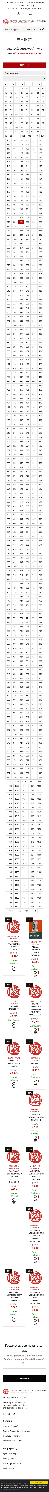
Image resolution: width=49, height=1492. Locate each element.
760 (14, 609)
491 (21, 415)
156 (27, 174)
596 (40, 489)
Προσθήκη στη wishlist (14, 967)
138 (27, 161)
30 (27, 97)
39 (32, 101)
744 (27, 596)
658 (14, 536)
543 (8, 454)
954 (27, 747)
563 (21, 467)
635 (21, 519)
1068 (39, 837)
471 (8, 403)
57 (43, 110)
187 (34, 196)
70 (27, 118)
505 (34, 424)
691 (34, 558)
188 (40, 196)
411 (8, 359)
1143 (39, 902)
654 (27, 532)
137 (21, 161)
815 (21, 648)
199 (34, 205)
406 (14, 355)
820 (14, 652)
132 (27, 157)
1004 (10, 786)
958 (14, 751)
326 (40, 295)
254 (40, 243)
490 (14, 415)
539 (21, 450)
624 (27, 510)
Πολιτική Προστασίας (12, 1463)
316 (14, 291)
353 (21, 316)
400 (14, 351)
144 (27, 166)
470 (40, 398)
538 (14, 450)
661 (34, 536)
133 (34, 157)
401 (21, 351)
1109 (10, 876)
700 (14, 566)
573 (8, 476)
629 (21, 514)
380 (40, 334)
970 (14, 760)
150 (27, 170)
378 (27, 334)
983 (21, 768)
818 (40, 648)
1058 (39, 829)
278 (40, 260)
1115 (17, 880)
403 (34, 351)
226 (14, 226)
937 (34, 734)
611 (21, 502)
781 (34, 622)
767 (21, 613)
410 (40, 355)
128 (40, 153)
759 (8, 609)
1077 (32, 846)
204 (27, 209)
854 (40, 674)
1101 (24, 867)
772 (14, 618)
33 (43, 97)
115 (34, 144)
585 (8, 484)
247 (34, 239)
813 (8, 648)
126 (27, 153)
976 (14, 764)
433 (34, 372)
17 (43, 88)
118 (14, 149)
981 (8, 768)
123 (8, 153)
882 (27, 695)
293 (21, 273)
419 (21, 364)
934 (14, 734)
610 (14, 502)
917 (21, 721)
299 (21, 278)
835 (34, 661)
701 (21, 566)
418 (14, 364)
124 (14, 153)
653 (21, 532)
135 (8, 161)
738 (27, 592)
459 (8, 394)
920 (40, 721)
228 (27, 226)
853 (34, 674)
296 (40, 273)
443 (21, 381)
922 (14, 725)
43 (11, 105)
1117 (32, 880)
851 (21, 674)
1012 (32, 790)
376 (14, 334)
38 (27, 101)
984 (27, 768)
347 (21, 312)
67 (11, 118)
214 (14, 217)
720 (27, 579)
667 (34, 540)
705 (8, 570)
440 (40, 377)
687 (8, 558)
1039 (10, 816)
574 (14, 476)
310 (14, 286)
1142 (32, 902)
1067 (32, 837)
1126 (24, 889)
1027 (32, 803)
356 (40, 316)
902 (40, 708)
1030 (17, 807)
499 (34, 420)
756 (27, 605)
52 (16, 110)
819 (8, 652)
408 (27, 355)
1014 (10, 794)
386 (40, 338)
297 (8, 278)
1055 (17, 829)
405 (8, 355)
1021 (24, 799)
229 (34, 226)
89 (43, 127)
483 (8, 411)
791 (21, 631)
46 (27, 105)
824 (40, 652)
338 (40, 304)
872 (40, 687)
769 (34, 613)
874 (14, 691)
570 (27, 471)
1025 (17, 803)
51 (11, 110)
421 (34, 364)
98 (6, 136)
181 (34, 192)
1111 (24, 876)
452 (40, 385)
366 (27, 325)
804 (27, 639)
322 (14, 295)
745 (34, 596)
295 (34, 273)
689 (21, 558)
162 (27, 179)
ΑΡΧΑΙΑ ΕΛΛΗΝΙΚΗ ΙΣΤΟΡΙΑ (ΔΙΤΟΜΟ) (35, 951)
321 (8, 295)
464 (40, 394)
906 (27, 712)
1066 (24, 837)
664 (14, 540)
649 (34, 527)
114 (27, 144)
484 (14, 411)
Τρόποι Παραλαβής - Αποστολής (17, 1431)
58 (6, 114)
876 (27, 691)
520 (14, 437)
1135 (17, 898)
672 (27, 545)
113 (21, 144)
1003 (39, 781)
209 (21, 213)
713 (21, 575)
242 (40, 235)
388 (14, 342)
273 (8, 260)
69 (22, 118)
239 (21, 235)
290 (40, 269)
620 (40, 506)
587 (21, 484)
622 (14, 510)
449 (21, 385)
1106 (24, 872)
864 (27, 682)
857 (21, 678)
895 (34, 704)
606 (27, 497)
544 (14, 454)
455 (21, 390)
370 (14, 329)
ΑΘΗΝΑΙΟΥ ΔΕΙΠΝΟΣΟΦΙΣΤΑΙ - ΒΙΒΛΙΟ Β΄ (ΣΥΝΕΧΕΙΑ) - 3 (35, 1175)
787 (34, 626)
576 (27, 476)
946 (14, 743)
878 (40, 691)
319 (34, 291)
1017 (32, 794)
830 (40, 657)
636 (27, 519)
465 (8, 398)
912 (27, 717)
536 (40, 446)
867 (8, 687)
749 (21, 601)
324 (27, 295)
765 (8, 613)
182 (40, 192)
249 (8, 243)
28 (16, 97)
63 (32, 114)
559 (34, 463)
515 (21, 433)
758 (40, 605)
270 (27, 256)
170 (40, 183)
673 (34, 545)
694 (14, 562)
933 (8, 734)
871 (34, 687)
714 (27, 575)
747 (8, 601)
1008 (39, 786)
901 (34, 708)
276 (27, 260)
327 (8, 299)
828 (27, 657)
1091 (24, 859)
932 (40, 730)
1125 (17, 889)
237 (8, 235)
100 (17, 136)
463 (34, 394)
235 (34, 230)
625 (34, 510)
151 (34, 170)
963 (8, 756)
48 (38, 105)
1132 (32, 893)
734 (40, 588)
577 (34, 476)
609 (8, 502)
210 (27, 213)
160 (14, 179)
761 (21, 609)
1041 (24, 816)
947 (21, 743)
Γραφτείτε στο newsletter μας (24, 1348)
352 (14, 316)
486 (27, 411)
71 (32, 118)
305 (21, 282)
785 (21, 626)
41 (43, 101)
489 (8, 415)
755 (21, 605)
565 (34, 467)
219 (8, 222)
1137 (32, 898)
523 (34, 437)
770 (40, 613)
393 (8, 347)
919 (34, 721)
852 (27, 674)
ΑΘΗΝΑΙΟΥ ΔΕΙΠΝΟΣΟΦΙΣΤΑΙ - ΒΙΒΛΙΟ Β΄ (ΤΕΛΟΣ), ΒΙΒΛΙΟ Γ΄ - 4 (35, 1235)
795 (8, 635)
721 (34, 579)
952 (14, 747)
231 (8, 230)
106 (14, 140)
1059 (10, 833)
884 (40, 695)
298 (14, 278)
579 (8, 480)
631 (34, 514)
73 (43, 118)
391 (34, 342)
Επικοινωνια (8, 1468)
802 (14, 639)
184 (14, 196)
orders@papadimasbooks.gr (35, 2)
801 (8, 639)
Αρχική (12, 53)
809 (21, 644)
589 (34, 484)
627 (8, 514)
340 (14, 308)
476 (40, 403)
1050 (17, 824)
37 (22, 101)
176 (40, 187)
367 (34, 325)
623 (21, 510)
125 (21, 153)
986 (40, 768)
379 (34, 334)
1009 (10, 790)
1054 (10, 829)
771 (8, 618)
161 (21, 179)
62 (27, 114)
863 (21, 682)
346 (14, 312)
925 (34, 725)
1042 (32, 816)
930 (27, 730)
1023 (39, 799)
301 (34, 278)
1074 (10, 846)
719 (21, 579)
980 (40, 764)
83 (11, 127)
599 (21, 493)
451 (34, 385)
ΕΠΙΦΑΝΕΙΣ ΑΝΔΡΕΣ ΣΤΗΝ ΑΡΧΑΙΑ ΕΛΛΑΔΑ (14, 945)
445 (34, 381)
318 (27, 291)
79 (32, 123)
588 (27, 484)
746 (40, 596)
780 (27, 622)
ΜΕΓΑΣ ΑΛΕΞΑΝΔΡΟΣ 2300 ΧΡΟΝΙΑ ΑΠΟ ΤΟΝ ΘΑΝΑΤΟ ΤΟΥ (35, 1009)
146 (40, 166)
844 (14, 669)
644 (40, 523)
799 (34, 635)
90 (6, 131)
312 (27, 286)
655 (34, 532)
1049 (10, 824)
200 (40, 205)
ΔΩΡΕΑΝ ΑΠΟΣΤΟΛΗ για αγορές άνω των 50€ (24, 9)
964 (14, 756)
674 (40, 545)
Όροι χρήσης (8, 1458)
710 (40, 570)
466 (14, 398)
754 (14, 605)
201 (8, 209)
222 (27, 222)
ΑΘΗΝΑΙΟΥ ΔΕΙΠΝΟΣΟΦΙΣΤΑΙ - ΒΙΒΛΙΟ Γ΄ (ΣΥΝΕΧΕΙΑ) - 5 (14, 1296)
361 (34, 321)
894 (27, 704)
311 (21, 286)
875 (21, 691)
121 (34, 149)
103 (36, 136)
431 (21, 372)
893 (21, 704)
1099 (10, 867)
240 (27, 235)
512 (40, 428)
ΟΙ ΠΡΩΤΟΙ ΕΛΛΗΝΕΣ (35, 1062)
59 (11, 114)
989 (21, 773)
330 (27, 299)
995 (21, 777)
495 (8, 420)
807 (8, 644)
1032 (32, 807)
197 (21, 205)
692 (40, 558)
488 (40, 411)
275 (21, 260)
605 (21, 497)
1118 (39, 880)
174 (27, 187)
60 (16, 114)
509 (21, 428)
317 (21, 291)
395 (21, 347)
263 (21, 252)
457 (34, 390)
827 (21, 657)
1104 (10, 872)
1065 (17, 837)
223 (34, 222)
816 (27, 648)
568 (14, 471)
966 (27, 756)
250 (14, 243)
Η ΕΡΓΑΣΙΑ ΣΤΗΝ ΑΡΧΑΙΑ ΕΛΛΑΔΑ (14, 1063)
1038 (39, 812)
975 (8, 764)
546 (27, 454)
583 (34, 480)
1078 (39, 846)
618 (27, 506)
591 (8, 489)
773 (21, 618)
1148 (39, 906)
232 (14, 230)
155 (21, 174)
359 (21, 321)
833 (21, 661)
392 (40, 342)
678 (27, 549)
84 (16, 127)
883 (34, 695)
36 (16, 101)
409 (34, 355)
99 (11, 136)
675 (8, 549)
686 (40, 553)
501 (8, 424)
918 (27, 721)
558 (27, 463)
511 (34, 428)
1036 (24, 812)
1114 (10, 880)
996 (27, 777)
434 (40, 372)
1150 (19, 911)
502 (14, 424)
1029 (10, 807)
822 (27, 652)
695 (21, 562)
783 (8, 626)
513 (8, 433)
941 (21, 738)
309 (8, 286)
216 (27, 217)
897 (8, 708)
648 (27, 527)
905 (21, 712)
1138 (39, 898)
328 (14, 299)
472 (14, 403)
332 (40, 299)
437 (21, 377)
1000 (16, 781)
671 (21, 545)
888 (27, 700)
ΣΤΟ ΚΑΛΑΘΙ (14, 969)
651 (8, 532)
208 (14, 213)
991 (34, 773)
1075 (17, 846)
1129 (10, 893)
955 (34, 747)
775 (34, 618)
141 (8, 166)
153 (8, 174)
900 (27, 708)
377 (21, 334)
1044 (10, 820)
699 (8, 566)
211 (34, 213)
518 (40, 433)
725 (21, 583)
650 (40, 527)
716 (40, 575)
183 (8, 196)
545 (21, 454)
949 (34, 743)
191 (21, 200)
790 (14, 631)
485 (21, 411)
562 (14, 467)
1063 (39, 833)
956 (40, 747)
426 (27, 368)
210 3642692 (19, 2)
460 (14, 394)
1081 (24, 850)
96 (38, 131)
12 (16, 88)
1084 (10, 855)
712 (14, 575)
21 (22, 93)
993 (8, 777)
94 (27, 131)
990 (27, 773)
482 (40, 407)
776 (40, 618)
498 (27, 420)
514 (14, 433)
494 (40, 415)
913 (34, 717)
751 (34, 601)
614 (40, 502)
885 (8, 700)
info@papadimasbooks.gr (25, 5)
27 (11, 97)
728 (40, 583)
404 (40, 351)
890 (40, 700)
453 (8, 390)
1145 (17, 906)
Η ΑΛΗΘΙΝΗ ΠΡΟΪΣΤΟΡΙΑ (13, 1007)
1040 (17, 816)
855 (8, 678)
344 (40, 308)
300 (27, 278)
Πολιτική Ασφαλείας (11, 1436)
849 (8, 674)
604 (14, 497)
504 (27, 424)
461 (21, 394)
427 (34, 368)
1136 (24, 898)
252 (27, 243)
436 (14, 377)
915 (8, 721)
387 (8, 342)
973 (34, 760)
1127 (32, 889)
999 (9, 781)
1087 (32, 855)
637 (34, 519)
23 (32, 93)
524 (40, 437)
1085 (17, 855)
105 (8, 140)
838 (14, 665)
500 (40, 420)
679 (34, 549)
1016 (24, 794)
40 (38, 101)
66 (6, 118)
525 (8, 441)
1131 (24, 893)
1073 (39, 842)
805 (34, 639)
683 (21, 553)
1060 (17, 833)
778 (14, 622)
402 (27, 351)
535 (34, 446)
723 (8, 583)
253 (34, 243)
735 (8, 592)
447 (8, 385)
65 (43, 114)
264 (27, 252)
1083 (39, 850)
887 (21, 700)
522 (27, 437)
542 (40, 450)
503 (21, 424)
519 (8, 437)
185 (21, 196)
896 (40, 704)
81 (43, 123)
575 (21, 476)
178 (14, 192)
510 (27, 428)
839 (21, 665)
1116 (24, 880)
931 (34, 730)
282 (27, 265)
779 (21, 622)
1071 (24, 842)
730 (14, 588)
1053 (39, 824)
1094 (10, 863)
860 (40, 678)
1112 (32, 876)
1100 (17, 867)
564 (27, 467)
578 (40, 476)
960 (27, 751)
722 (40, 579)
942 (27, 738)
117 (8, 149)
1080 (17, 850)
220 (14, 222)
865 (34, 682)
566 (40, 467)
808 (14, 644)
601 (34, 493)
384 (27, 338)
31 (32, 97)
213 (8, 217)
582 (27, 480)
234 (27, 230)
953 (21, 747)
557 (21, 463)
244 (14, 239)
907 (34, 712)
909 (8, 717)
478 (14, 407)
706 (14, 570)
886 (14, 700)
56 (38, 110)
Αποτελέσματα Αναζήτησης (29, 53)
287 (21, 269)
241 (34, 235)
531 (8, 446)
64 (38, 114)
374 (40, 329)
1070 (17, 842)
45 (22, 105)
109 (34, 140)
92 (16, 131)
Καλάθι (30, 13)
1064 (10, 837)
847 (34, 669)
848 (40, 669)
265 (34, 252)
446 (40, 381)
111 (8, 144)
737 (21, 592)
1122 (32, 885)
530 (40, 441)
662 (40, 536)
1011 (24, 790)
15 (32, 88)
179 (21, 192)
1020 (17, 799)
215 (21, 217)
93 (22, 131)
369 (8, 329)
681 (8, 553)
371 (21, 329)
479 (21, 407)
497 (21, 420)
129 (8, 157)
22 (27, 93)
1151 (26, 911)
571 (34, 471)
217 (34, 217)
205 (34, 209)
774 (27, 618)
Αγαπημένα (24, 13)
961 (34, 751)
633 (8, 519)
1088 (39, 855)
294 (27, 273)
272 (40, 256)
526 (14, 441)
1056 (24, 829)
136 (14, 161)
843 (8, 669)
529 (34, 441)
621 (8, 510)
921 (8, 725)
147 (8, 170)
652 (14, 532)
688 (14, 558)
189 (8, 200)
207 (8, 213)
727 (34, 583)
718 (14, 579)
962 (40, 751)
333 (8, 304)
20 (16, 93)
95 (32, 131)
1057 (32, 829)
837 (8, 665)
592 (14, 489)
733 (34, 588)
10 (6, 88)
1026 (24, 803)
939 (8, 738)
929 (21, 730)
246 (27, 239)
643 (34, 523)
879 (8, 695)
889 (34, 700)
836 (40, 661)
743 (21, 596)
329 (21, 299)
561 (8, 467)
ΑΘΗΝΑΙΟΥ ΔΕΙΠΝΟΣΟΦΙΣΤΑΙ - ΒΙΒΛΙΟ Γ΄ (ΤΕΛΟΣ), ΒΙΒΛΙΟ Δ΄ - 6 (35, 1297)
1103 (39, 867)
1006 (24, 786)
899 (21, 708)
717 (8, 579)
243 (8, 239)
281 (21, 265)
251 (21, 243)
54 (27, 110)
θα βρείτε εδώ (16, 1490)
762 (27, 609)
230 (40, 226)
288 (27, 269)
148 (14, 170)
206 (40, 209)
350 (40, 312)
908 (40, 712)
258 (27, 248)
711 (8, 575)
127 (34, 153)
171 (8, 187)
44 (16, 105)
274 (14, 260)
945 (8, 743)
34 (6, 101)
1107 (32, 872)
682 (14, 553)
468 (27, 398)
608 (40, 497)
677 (21, 549)
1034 (10, 812)
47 (32, 105)
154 (14, 174)
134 (40, 157)
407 (21, 355)
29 (22, 97)
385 (34, 338)
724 (14, 583)
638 (40, 519)
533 (21, 446)
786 (27, 626)
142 (14, 166)
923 (21, 725)
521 (21, 437)
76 (16, 123)
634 (14, 519)
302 (40, 278)
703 (34, 566)
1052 (32, 824)
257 (21, 248)
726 (27, 583)
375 (8, 334)
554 (40, 459)
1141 (24, 902)
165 (8, 183)
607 (34, 497)
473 (21, 403)
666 (27, 540)
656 (40, 532)
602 (40, 493)
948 (27, 743)
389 (21, 342)
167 (21, 183)
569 (21, 471)
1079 (10, 850)
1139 (10, 902)
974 (40, 760)
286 (14, 269)
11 (11, 88)
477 (8, 407)
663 (8, 540)
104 (42, 136)
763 (34, 609)
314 (40, 286)
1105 (17, 872)
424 (14, 368)
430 (14, 372)
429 (8, 372)
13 (22, 88)
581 (21, 480)
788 (40, 626)
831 (8, 661)
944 (40, 738)
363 (8, 325)
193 (34, 200)
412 (14, 359)
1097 (32, 863)
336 (27, 304)
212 (40, 213)
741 (8, 596)
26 (6, 97)
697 (34, 562)
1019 (10, 799)
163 (34, 179)
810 (27, 644)
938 (40, 734)
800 (40, 635)
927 (8, 730)
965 (21, 756)
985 (34, 768)
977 (21, 764)
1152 (33, 911)
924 (27, 725)
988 (14, 773)
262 (14, 252)
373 (34, 329)
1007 (32, 786)
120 (27, 149)
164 (40, 179)
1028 (39, 803)
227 (21, 226)
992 (40, 773)
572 (40, 471)
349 (34, 312)
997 (34, 777)
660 (27, 536)
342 (27, 308)
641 (21, 523)
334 (14, 304)
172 (14, 187)
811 (34, 644)
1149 (11, 911)
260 (40, 248)
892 (14, 704)
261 (8, 252)
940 (14, 738)
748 (14, 601)
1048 (39, 820)
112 (14, 144)
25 (43, 93)
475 (34, 403)
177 (8, 192)
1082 (32, 850)
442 (14, 381)
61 (22, 114)
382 (14, 338)
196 (14, 205)
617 (21, 506)
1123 (39, 885)
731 (21, 588)
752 (40, 601)
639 (8, 523)
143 (21, 166)
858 (27, 678)
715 (34, 575)
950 (40, 743)
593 (21, 489)
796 (14, 635)
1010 (17, 790)
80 (38, 123)
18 (6, 93)
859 (34, 678)
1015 (17, 794)
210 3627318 (8, 2)
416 (40, 359)
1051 (24, 824)
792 (27, 631)
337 (34, 304)
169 (34, 183)
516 (27, 433)
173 (21, 187)
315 (8, 291)
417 (8, 364)
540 (27, 450)
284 (40, 265)
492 (27, 415)
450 (27, 385)
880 (14, 695)
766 (14, 613)
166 (14, 183)
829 (34, 657)
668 (40, 540)
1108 (39, 872)
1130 (17, 893)
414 (27, 359)
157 (34, 174)
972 (27, 760)
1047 (32, 820)
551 (21, 459)
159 (8, 179)
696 (27, 562)
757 (34, 605)
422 (40, 364)
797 (21, 635)
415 (34, 359)
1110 (17, 876)
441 (8, 381)
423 (8, 368)
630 (27, 514)
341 (21, 308)
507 (8, 428)
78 (27, 123)
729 (8, 588)
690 (27, 558)
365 (21, 325)
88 (38, 127)
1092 (32, 859)
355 (34, 316)
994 (14, 777)
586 (14, 484)
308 (40, 282)
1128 (39, 889)
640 (14, 523)
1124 (10, 889)
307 (34, 282)
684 (27, 553)
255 (8, 248)
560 (40, 463)
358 (14, 321)
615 (8, 506)
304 (14, 282)
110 (40, 140)
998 (40, 777)
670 (14, 545)
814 (14, 648)
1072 (32, 842)
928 (14, 730)
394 (14, 347)
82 (6, 127)
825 (8, 657)
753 (8, 605)
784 (14, 626)
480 (27, 407)
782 (40, 622)
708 (27, 570)
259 (34, 248)
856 (14, 678)
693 (8, 562)
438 (27, 377)
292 (14, 273)
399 (8, 351)
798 (27, 635)
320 (40, 291)
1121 (24, 885)
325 (34, 295)
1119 (10, 885)
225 (8, 226)
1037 (32, 812)
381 (8, 338)
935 (21, 734)
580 (14, 480)
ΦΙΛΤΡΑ (24, 65)
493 (34, 415)
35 (11, 101)
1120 (17, 885)
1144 (10, 906)
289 (34, 269)
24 (38, 93)
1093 (39, 859)
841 (34, 665)
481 (34, 407)
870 (27, 687)
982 (14, 768)
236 (40, 230)
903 (8, 712)
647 (21, 527)
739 (34, 592)
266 (40, 252)
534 (27, 446)
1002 (31, 781)
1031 (24, 807)
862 (14, 682)
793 (34, 631)
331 (34, 299)
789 (8, 631)
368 (40, 325)
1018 (39, 794)
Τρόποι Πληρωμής (11, 1426)
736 (14, 592)
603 (8, 497)
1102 (32, 867)
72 (38, 118)
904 (14, 712)
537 (8, 450)
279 (8, 265)
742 (14, 596)
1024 (10, 803)
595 (34, 489)
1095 (17, 863)
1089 (10, 859)
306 (27, 282)
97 (43, 131)
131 (21, 157)
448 (14, 385)
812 (40, 644)
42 (6, 105)
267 (8, 256)
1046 (24, 820)
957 (8, 751)
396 (27, 347)
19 (11, 93)
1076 (24, 846)
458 (40, 390)
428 (40, 368)
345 (8, 312)
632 (40, 514)
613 (34, 502)
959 (21, 751)
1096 (24, 863)
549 (8, 459)
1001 (24, 781)
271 (34, 256)
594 (27, 489)
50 (6, 110)
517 (34, 433)
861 (8, 682)
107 (21, 140)
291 (8, 273)
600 (27, 493)
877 (34, 691)
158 (40, 174)
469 (34, 398)
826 (14, 657)
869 (21, 687)
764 (40, 609)
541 (34, 450)
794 (40, 631)
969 (8, 760)
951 (8, 747)
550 (14, 459)
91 (11, 131)
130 (14, 157)
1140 (17, 902)
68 (16, 118)
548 (40, 454)
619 (34, 506)
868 (14, 687)
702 (27, 566)
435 (8, 377)
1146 (24, 906)
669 (8, 545)
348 (27, 312)
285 (8, 269)
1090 (17, 859)
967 (34, 756)
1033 (39, 807)
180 (27, 192)
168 (27, 183)
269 (21, 256)
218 (40, 217)
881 (21, 695)
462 (27, 394)
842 (40, 665)
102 (29, 136)
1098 (39, 863)
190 (14, 200)
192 (27, 200)
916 (14, 721)
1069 (10, 842)
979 (34, 764)
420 (27, 364)
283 (34, 265)
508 (14, 428)
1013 (39, 790)
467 (21, 398)
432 (27, 372)
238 (14, 235)
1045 (17, 820)
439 (34, 377)
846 (27, 669)
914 (40, 717)
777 (8, 622)
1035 (17, 812)
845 (21, 669)
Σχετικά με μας (9, 1453)
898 (14, 708)
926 (40, 725)
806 (40, 639)
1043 (39, 816)
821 (21, 652)
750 (27, 601)
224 (40, 222)
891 (8, 704)
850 (14, 674)
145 (34, 166)
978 (27, 764)
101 (23, 136)
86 (27, 127)
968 (40, 756)
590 (40, 484)
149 (21, 170)
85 (22, 127)
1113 (39, 876)
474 (27, 403)
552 (27, 459)
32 (38, 97)
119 (21, 149)
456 (27, 390)
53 (22, 110)
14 (27, 88)
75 (11, 123)
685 (34, 553)
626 (40, 510)
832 (14, 661)
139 (34, 161)
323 (21, 295)
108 (27, 140)
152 (40, 170)
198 (27, 205)
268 (14, 256)
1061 (24, 833)
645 (8, 527)
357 (8, 321)
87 (32, 127)
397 (34, 347)
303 (8, 282)
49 (43, 105)
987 (8, 773)
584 (40, 480)
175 (34, 187)
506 (40, 424)
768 (27, 613)
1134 (10, 898)
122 (40, 149)
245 (21, 239)
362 (40, 321)
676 (14, 549)
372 (27, 329)
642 (27, 523)
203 (21, 209)
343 (34, 308)
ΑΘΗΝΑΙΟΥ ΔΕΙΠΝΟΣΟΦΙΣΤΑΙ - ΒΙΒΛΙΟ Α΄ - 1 (35, 1117)
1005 (17, 786)
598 (14, 493)
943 (34, 738)
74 (6, 123)
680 (40, 549)
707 (21, 570)
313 (34, 286)
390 (27, 342)
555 (8, 463)
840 (27, 665)
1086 (24, 855)
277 (34, 260)
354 (27, 316)
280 (14, 265)
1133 (39, 893)
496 (14, 420)
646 (14, 527)
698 (40, 562)
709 (34, 570)
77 (22, 123)
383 (21, 338)
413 (21, 359)
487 (34, 411)
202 (14, 209)
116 (40, 144)
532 (14, 446)
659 (21, 536)
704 (40, 566)
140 (40, 161)
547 (34, 454)
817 (34, 648)
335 (21, 304)
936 (27, 734)
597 (8, 493)
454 (14, 390)
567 (8, 471)
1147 (32, 906)
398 (40, 347)
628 (14, 514)
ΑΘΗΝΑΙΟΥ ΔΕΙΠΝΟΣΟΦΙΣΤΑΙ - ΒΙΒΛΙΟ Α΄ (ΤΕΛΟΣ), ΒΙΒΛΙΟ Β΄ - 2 (14, 1176)
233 (21, 230)
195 (8, 205)
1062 (32, 833)
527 (21, 441)
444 (27, 381)
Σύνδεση (18, 13)
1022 (32, 799)
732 (27, 588)
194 (40, 200)
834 (27, 661)
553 (34, 459)
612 (27, 502)
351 (8, 316)
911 (21, 717)
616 (14, 506)
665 (21, 540)
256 (14, 248)
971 (21, 760)
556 (14, 463)
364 (14, 325)
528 (27, 441)
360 (27, 321)
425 (21, 368)
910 (14, 717)
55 (32, 110)
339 (8, 308)
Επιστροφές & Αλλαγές (12, 1440)
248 (40, 239)
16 (38, 88)
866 (40, 682)
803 (21, 639)
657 (8, 536)
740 (40, 592)
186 (27, 196)
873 (8, 691)
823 (34, 652)
